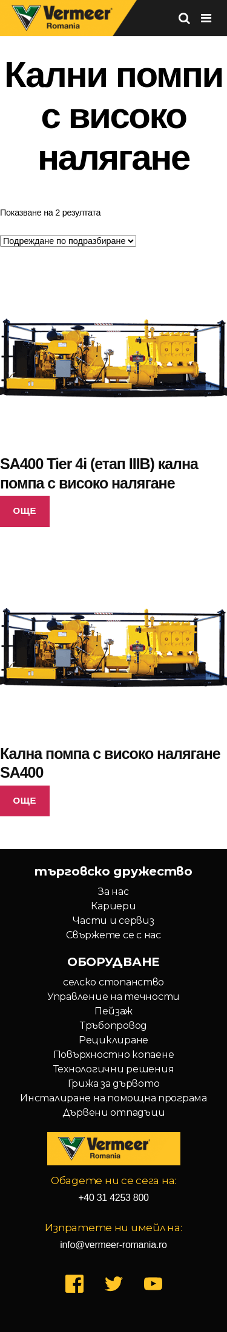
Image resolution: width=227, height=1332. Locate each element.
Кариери (113, 906)
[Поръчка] (68, 241)
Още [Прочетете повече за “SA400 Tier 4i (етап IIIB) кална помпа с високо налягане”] (24, 510)
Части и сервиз (113, 920)
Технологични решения (113, 1069)
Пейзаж (113, 1011)
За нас (113, 891)
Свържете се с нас (113, 935)
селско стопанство (113, 982)
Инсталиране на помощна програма (113, 1098)
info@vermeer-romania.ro (113, 1245)
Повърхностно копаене (113, 1054)
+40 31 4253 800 (113, 1198)
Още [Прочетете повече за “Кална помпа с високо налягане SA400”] (24, 800)
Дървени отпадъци (113, 1112)
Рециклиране (113, 1040)
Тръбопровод (113, 1025)
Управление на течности (113, 996)
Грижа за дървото (114, 1083)
